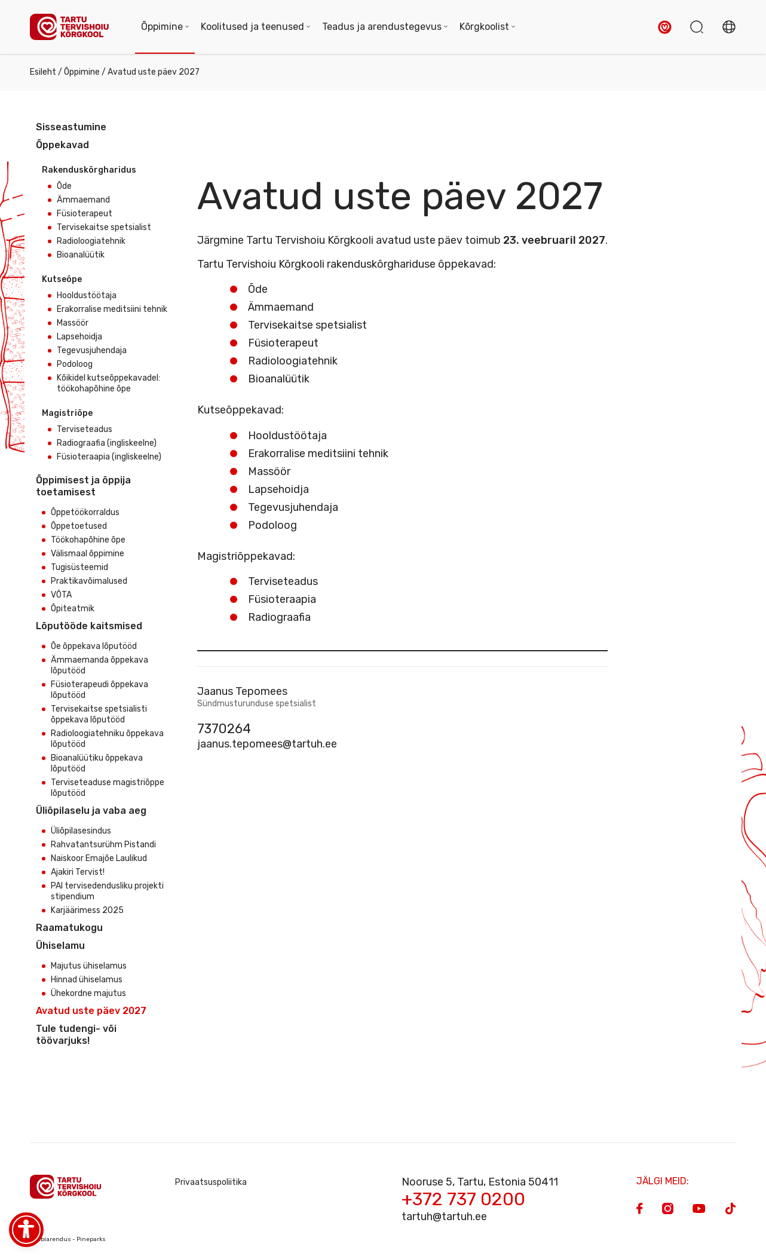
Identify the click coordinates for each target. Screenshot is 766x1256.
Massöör (72, 323)
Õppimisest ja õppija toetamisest (83, 486)
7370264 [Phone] (224, 729)
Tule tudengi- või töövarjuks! (76, 1034)
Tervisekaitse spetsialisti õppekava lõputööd (99, 714)
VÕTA (61, 595)
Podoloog (75, 364)
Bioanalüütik (81, 255)
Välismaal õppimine (87, 554)
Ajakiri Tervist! (78, 872)
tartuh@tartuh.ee (444, 1216)
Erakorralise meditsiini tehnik (112, 309)
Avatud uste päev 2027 (91, 1010)
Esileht (43, 72)
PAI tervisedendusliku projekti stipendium (107, 891)
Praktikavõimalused (89, 581)
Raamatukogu (69, 927)
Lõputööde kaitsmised (89, 626)
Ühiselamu (60, 945)
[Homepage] (73, 27)
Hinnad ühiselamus (86, 980)
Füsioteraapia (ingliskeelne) (109, 457)
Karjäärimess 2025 (87, 910)
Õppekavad (62, 145)
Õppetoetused (79, 526)
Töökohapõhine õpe (88, 540)
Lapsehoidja (79, 337)
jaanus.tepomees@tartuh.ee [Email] (267, 743)
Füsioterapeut (84, 214)
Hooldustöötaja (87, 295)
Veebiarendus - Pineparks (68, 1239)
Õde (64, 186)
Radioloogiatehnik (91, 241)
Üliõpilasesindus (81, 831)
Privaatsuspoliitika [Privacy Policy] (211, 1182)
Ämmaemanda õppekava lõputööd (99, 665)
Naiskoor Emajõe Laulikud (99, 858)
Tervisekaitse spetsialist (104, 227)
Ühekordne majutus (88, 993)
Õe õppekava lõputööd (94, 646)
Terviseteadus (84, 429)
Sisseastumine (71, 127)
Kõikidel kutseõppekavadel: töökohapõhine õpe (108, 383)
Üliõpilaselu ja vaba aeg (91, 810)
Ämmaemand (83, 200)
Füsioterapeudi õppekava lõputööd (99, 689)
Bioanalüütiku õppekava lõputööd (97, 763)
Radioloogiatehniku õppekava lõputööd (107, 738)
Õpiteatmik (72, 609)
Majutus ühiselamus (89, 966)
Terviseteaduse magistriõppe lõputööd (107, 787)
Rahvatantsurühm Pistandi (103, 845)
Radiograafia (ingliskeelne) (107, 443)
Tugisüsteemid (79, 567)
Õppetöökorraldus (85, 512)
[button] (665, 27)
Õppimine (82, 72)
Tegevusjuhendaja (92, 350)
